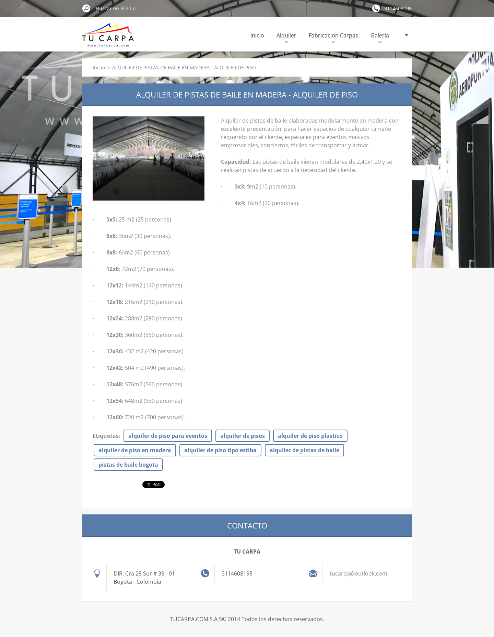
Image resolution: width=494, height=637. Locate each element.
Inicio (257, 35)
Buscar (86, 8)
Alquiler (286, 37)
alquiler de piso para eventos (167, 436)
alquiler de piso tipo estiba (220, 450)
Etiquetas (106, 436)
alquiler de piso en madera (134, 450)
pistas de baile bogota (128, 464)
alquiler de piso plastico (310, 436)
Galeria (380, 37)
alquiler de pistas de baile (304, 450)
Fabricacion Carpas (333, 37)
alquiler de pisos (242, 436)
